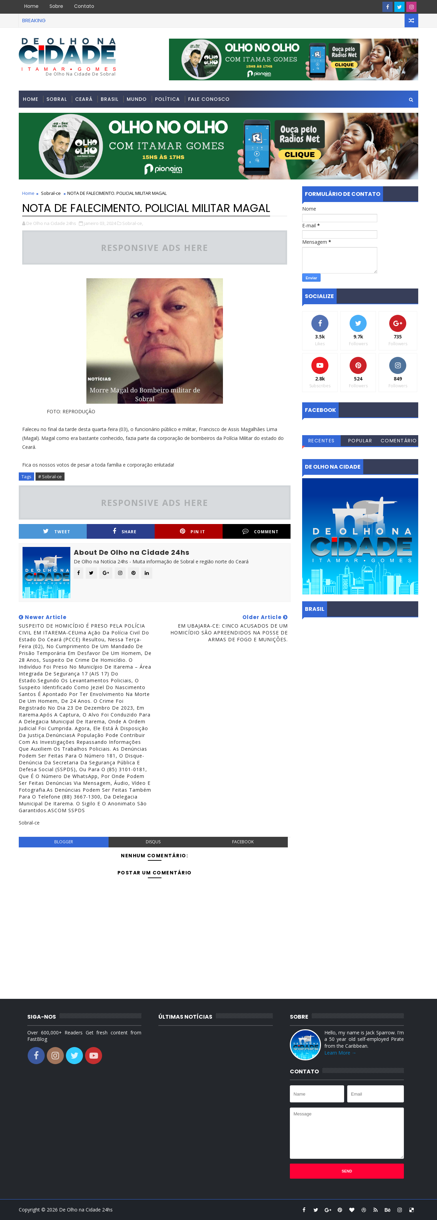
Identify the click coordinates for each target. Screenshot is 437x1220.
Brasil (109, 99)
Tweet (56, 531)
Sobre (56, 6)
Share (125, 531)
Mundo (137, 99)
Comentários (399, 441)
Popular (360, 440)
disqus (153, 842)
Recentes (321, 440)
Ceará (84, 99)
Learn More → (340, 1052)
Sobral (56, 99)
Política (167, 99)
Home (31, 6)
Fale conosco (209, 99)
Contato (84, 6)
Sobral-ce (51, 193)
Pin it (192, 531)
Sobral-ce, (132, 223)
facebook (243, 842)
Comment (260, 531)
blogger (63, 842)
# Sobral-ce (50, 476)
